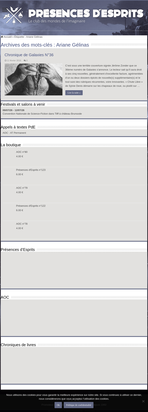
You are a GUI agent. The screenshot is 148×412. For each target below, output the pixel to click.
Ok (58, 405)
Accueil (6, 36)
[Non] (143, 401)
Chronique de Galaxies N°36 (29, 55)
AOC (6, 132)
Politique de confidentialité (78, 405)
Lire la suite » (74, 92)
